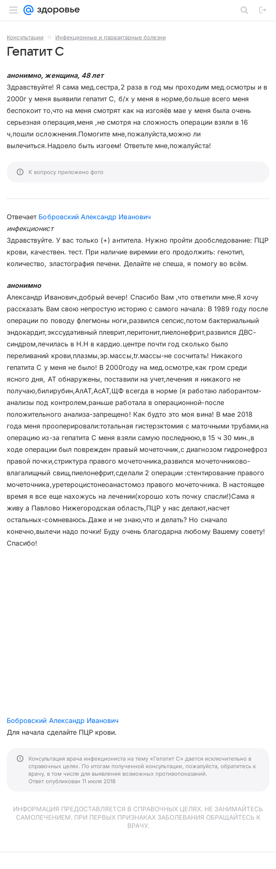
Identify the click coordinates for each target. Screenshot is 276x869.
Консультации (25, 37)
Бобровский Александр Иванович (94, 217)
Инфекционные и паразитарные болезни (110, 37)
